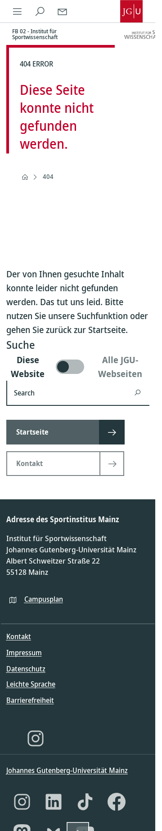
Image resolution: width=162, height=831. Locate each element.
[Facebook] (117, 802)
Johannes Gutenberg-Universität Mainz (67, 770)
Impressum (24, 653)
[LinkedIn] (54, 802)
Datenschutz (25, 669)
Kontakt (18, 636)
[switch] (77, 367)
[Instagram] (36, 738)
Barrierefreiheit (30, 700)
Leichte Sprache (30, 684)
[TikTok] (85, 802)
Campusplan (43, 599)
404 (48, 176)
